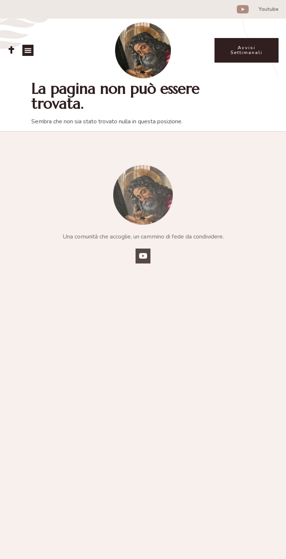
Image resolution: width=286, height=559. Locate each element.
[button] (28, 50)
